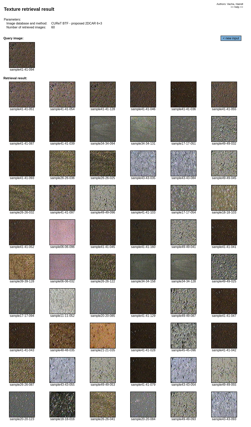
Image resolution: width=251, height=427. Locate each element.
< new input (231, 38)
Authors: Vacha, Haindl (229, 4)
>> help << (237, 6)
